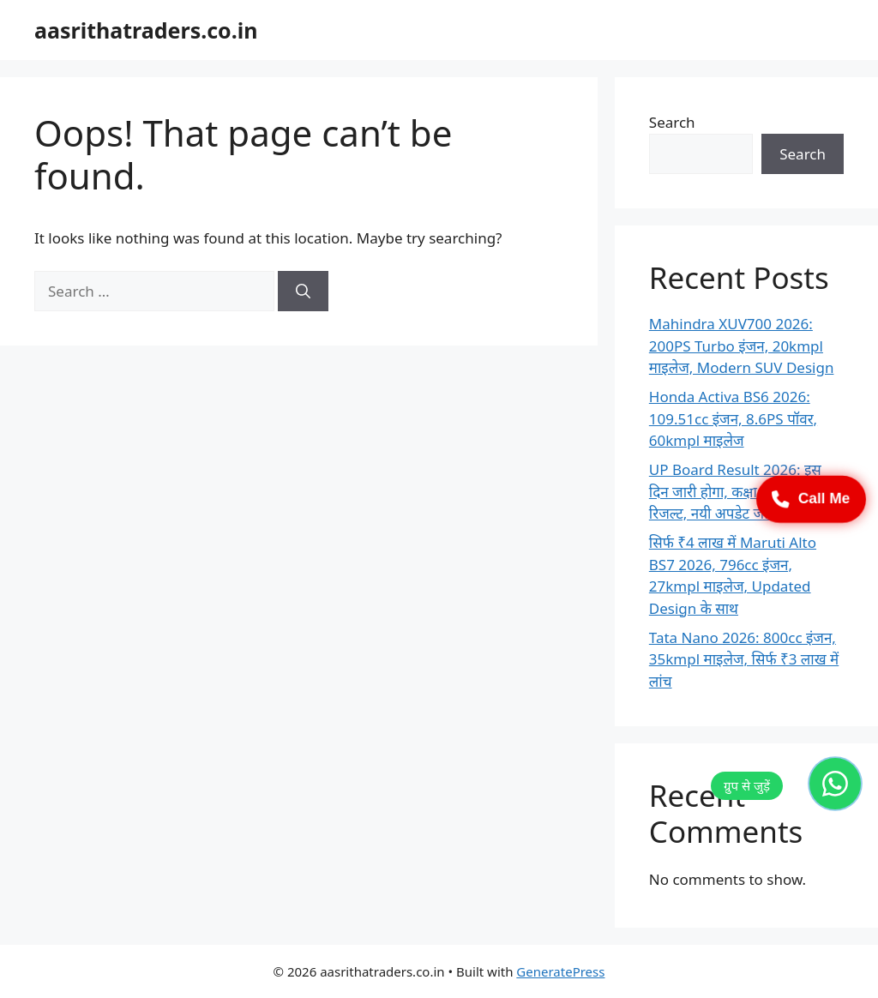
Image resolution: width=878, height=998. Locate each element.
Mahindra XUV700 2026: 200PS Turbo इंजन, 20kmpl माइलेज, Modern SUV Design (741, 345)
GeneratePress (560, 971)
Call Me (811, 499)
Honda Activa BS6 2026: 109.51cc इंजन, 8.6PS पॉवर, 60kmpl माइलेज (733, 418)
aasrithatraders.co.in (145, 30)
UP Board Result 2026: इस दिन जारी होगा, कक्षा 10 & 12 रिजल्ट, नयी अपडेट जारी (735, 491)
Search (672, 122)
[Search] (303, 291)
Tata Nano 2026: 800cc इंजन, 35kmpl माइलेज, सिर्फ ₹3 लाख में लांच (744, 659)
